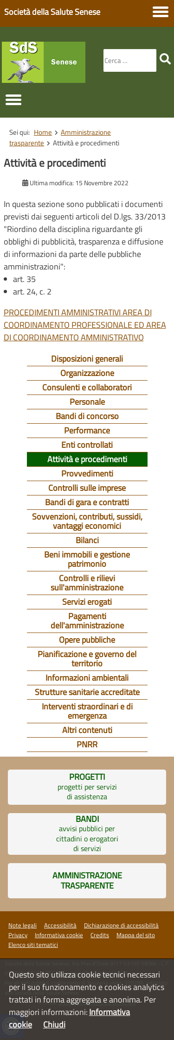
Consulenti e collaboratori (87, 387)
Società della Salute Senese (52, 12)
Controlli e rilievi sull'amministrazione (87, 583)
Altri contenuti (87, 730)
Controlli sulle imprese (87, 488)
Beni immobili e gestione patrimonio (87, 559)
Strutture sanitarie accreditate (87, 692)
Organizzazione (87, 373)
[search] (165, 58)
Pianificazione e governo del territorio (87, 659)
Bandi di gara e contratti (87, 502)
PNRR (87, 744)
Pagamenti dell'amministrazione (87, 621)
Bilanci (87, 540)
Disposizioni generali (87, 358)
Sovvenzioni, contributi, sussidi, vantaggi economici (87, 521)
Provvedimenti (87, 473)
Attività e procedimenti (87, 459)
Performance (87, 430)
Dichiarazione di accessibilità (121, 925)
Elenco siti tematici (33, 944)
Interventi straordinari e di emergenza (87, 711)
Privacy (17, 935)
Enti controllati (87, 445)
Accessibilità (60, 925)
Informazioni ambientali (87, 677)
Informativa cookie (59, 935)
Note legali (22, 925)
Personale (87, 401)
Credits (99, 935)
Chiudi (54, 1024)
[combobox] (129, 60)
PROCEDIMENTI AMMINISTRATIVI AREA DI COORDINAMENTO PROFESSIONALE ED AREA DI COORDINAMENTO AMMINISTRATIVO (85, 325)
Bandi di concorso (87, 416)
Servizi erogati (87, 601)
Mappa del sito (135, 935)
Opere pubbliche (87, 639)
